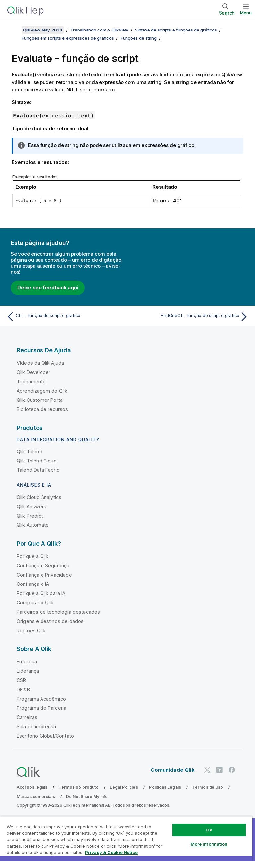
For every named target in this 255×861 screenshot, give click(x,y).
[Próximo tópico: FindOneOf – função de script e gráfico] (190, 316)
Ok (209, 829)
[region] (126, 838)
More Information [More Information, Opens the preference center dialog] (209, 844)
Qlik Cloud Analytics (39, 497)
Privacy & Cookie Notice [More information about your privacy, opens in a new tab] (111, 852)
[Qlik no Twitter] (207, 770)
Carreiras (27, 717)
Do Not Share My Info (87, 796)
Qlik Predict (30, 516)
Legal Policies (124, 787)
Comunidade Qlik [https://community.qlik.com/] (172, 770)
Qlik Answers (31, 506)
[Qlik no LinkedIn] (219, 770)
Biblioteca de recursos (42, 409)
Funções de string (139, 38)
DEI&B (23, 689)
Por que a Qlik (32, 556)
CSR (21, 680)
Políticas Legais (165, 787)
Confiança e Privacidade (44, 575)
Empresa (27, 661)
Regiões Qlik (31, 630)
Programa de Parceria (41, 708)
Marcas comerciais (36, 796)
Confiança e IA (33, 584)
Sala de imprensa (36, 726)
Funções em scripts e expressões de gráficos (68, 38)
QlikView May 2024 (42, 29)
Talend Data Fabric (38, 470)
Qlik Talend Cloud (37, 460)
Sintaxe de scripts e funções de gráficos (176, 29)
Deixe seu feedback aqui (47, 287)
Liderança (28, 671)
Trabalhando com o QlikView (99, 29)
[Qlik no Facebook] (232, 770)
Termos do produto (79, 787)
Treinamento (31, 381)
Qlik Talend (29, 451)
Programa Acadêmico (41, 699)
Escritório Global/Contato (45, 736)
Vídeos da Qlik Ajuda (40, 363)
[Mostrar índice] (13, 30)
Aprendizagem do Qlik (42, 391)
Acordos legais (32, 787)
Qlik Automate (33, 525)
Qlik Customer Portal (40, 400)
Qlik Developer (33, 372)
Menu (246, 12)
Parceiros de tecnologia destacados (58, 612)
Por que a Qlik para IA (41, 593)
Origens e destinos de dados (50, 621)
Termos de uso (207, 787)
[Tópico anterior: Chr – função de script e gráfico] (65, 316)
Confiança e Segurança (43, 565)
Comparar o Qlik (35, 602)
